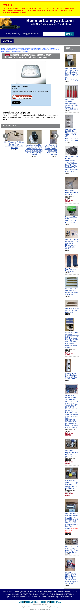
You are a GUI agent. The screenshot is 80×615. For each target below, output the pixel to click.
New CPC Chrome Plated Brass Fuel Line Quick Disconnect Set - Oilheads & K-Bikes (71, 244)
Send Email (56, 602)
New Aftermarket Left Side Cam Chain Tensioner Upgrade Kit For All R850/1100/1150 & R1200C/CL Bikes (71, 134)
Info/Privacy (16, 34)
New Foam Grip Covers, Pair (70, 270)
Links (21, 602)
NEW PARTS (7, 592)
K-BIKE (42, 594)
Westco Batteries (64, 592)
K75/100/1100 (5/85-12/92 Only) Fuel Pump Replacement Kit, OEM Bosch (71, 484)
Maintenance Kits (33, 592)
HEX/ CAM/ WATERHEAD (64, 594)
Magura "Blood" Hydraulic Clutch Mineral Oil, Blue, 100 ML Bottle (71, 376)
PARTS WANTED (67, 597)
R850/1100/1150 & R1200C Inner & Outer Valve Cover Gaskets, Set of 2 (71, 549)
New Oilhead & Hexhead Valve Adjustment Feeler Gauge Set (71, 291)
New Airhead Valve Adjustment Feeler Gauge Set (72, 310)
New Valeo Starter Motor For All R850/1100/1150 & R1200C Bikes (71, 219)
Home (8, 34)
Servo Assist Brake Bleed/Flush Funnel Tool (71, 192)
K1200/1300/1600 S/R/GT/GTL (19, 597)
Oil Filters (43, 592)
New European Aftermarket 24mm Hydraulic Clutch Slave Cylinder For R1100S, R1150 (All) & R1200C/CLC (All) (71, 74)
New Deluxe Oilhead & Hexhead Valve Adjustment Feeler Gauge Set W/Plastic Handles (71, 104)
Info (48, 602)
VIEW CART (35, 34)
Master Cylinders (20, 592)
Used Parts (11, 48)
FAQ (37, 602)
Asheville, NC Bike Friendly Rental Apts (45, 597)
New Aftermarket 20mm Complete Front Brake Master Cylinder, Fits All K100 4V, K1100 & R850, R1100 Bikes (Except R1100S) (34, 149)
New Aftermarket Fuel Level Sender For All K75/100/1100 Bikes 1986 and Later (14, 145)
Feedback (29, 602)
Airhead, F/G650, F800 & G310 (27, 594)
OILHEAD (19, 48)
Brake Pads (52, 592)
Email (24, 34)
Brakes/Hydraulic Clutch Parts (35, 48)
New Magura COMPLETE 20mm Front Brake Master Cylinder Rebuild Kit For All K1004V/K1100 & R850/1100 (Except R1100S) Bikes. (54, 149)
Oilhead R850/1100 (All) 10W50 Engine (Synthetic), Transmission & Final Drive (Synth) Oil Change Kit (71, 577)
